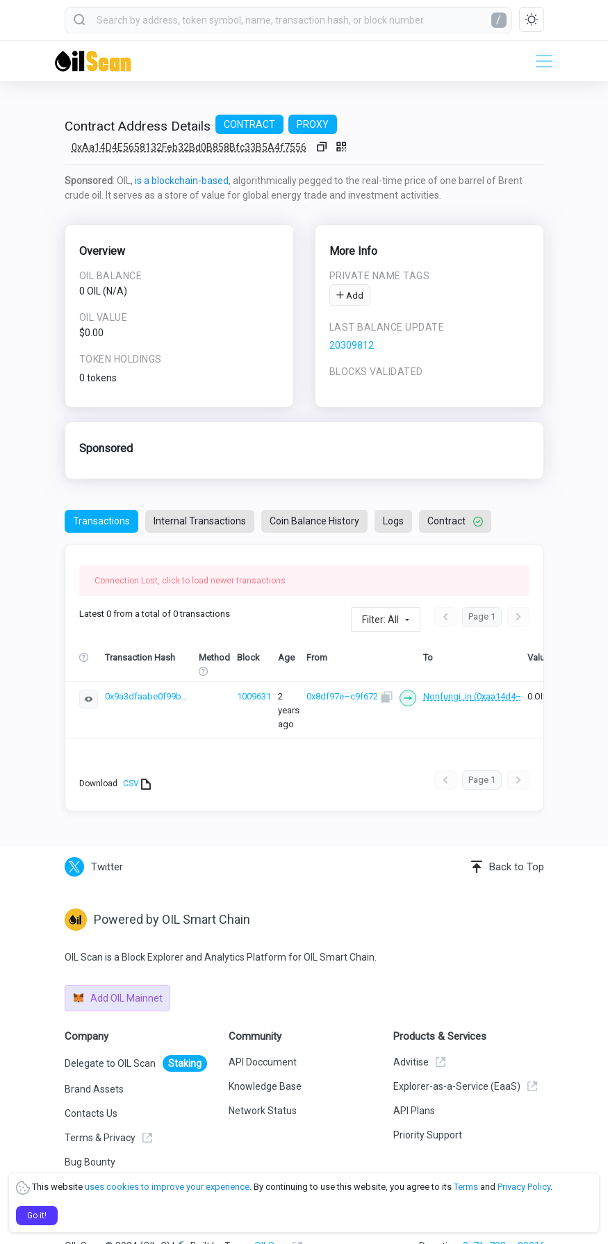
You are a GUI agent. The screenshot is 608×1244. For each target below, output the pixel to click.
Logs (393, 520)
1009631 (254, 695)
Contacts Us (91, 1090)
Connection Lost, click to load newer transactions (190, 581)
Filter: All (380, 619)
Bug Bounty (90, 1139)
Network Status (263, 1087)
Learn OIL (85, 1163)
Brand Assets (94, 1066)
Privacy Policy (524, 1186)
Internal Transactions (200, 520)
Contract (455, 520)
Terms (466, 1186)
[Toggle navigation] (539, 61)
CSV (137, 761)
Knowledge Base (265, 1063)
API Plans (414, 1087)
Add (349, 295)
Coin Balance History (314, 520)
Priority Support (427, 1112)
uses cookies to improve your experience (167, 1186)
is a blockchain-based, (183, 180)
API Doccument (263, 1039)
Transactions (101, 520)
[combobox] (288, 20)
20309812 (351, 345)
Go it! (37, 1215)
